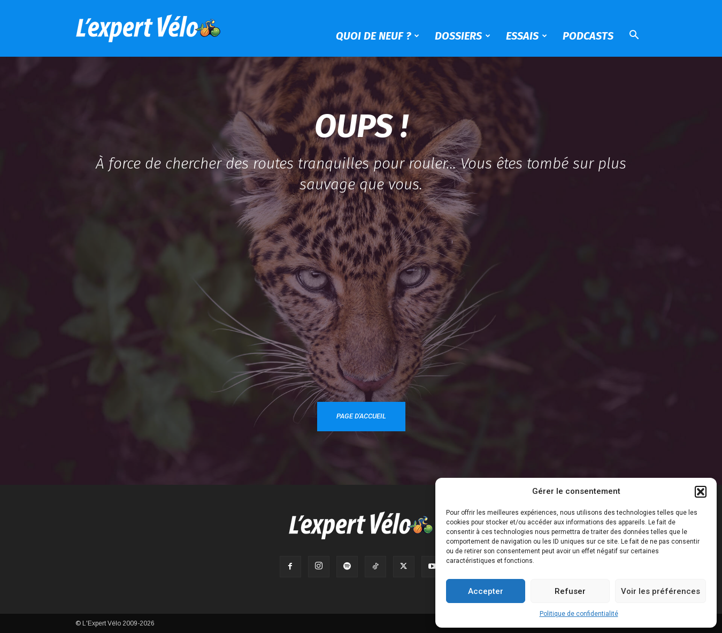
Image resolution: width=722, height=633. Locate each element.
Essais (526, 35)
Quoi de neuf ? (377, 35)
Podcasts (588, 35)
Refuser (570, 591)
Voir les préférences (660, 591)
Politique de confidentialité (579, 613)
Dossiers (462, 35)
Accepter (485, 591)
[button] (700, 491)
